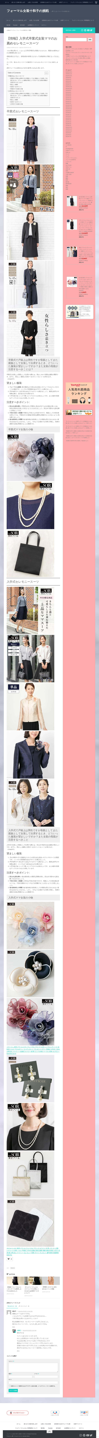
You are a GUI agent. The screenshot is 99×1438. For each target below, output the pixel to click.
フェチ (67, 156)
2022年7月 (68, 136)
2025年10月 (69, 75)
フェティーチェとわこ (71, 158)
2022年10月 (69, 131)
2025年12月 (69, 72)
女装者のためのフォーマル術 (48, 2)
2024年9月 (68, 90)
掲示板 (8, 25)
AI (66, 146)
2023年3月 (68, 122)
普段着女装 (68, 183)
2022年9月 (68, 133)
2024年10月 (69, 88)
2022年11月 (69, 129)
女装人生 (68, 169)
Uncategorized (69, 148)
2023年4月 (68, 120)
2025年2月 (68, 83)
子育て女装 (68, 174)
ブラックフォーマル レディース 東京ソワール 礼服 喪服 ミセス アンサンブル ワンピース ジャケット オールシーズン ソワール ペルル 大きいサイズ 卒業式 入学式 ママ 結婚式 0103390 (86, 226)
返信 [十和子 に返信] (18, 1349)
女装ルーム (68, 167)
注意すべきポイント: (16, 86)
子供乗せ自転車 (70, 172)
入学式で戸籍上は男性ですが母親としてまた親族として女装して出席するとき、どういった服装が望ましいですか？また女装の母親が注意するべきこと (29, 94)
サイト (10, 1377)
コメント (12, 1304)
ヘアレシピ (68, 161)
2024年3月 (68, 99)
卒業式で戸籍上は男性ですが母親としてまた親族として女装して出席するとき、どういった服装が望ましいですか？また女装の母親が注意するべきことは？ (29, 80)
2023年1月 (68, 125)
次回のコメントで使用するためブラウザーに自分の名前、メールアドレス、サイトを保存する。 (33, 1384)
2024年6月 (68, 94)
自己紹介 (22, 25)
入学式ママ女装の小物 (16, 102)
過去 (67, 187)
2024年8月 (68, 92)
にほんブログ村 (55, 1413)
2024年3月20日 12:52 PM (25, 1309)
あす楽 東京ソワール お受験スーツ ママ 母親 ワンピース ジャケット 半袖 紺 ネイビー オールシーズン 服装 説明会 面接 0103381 (86, 200)
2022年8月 (68, 134)
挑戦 (67, 178)
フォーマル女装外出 (22, 30)
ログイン (44, 25)
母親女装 (13, 1266)
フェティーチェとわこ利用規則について (81, 2)
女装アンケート (63, 2)
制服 (67, 163)
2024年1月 (68, 103)
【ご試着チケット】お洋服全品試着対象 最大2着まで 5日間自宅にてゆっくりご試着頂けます (85, 309)
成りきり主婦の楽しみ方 (18, 2)
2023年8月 (68, 112)
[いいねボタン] (8, 1257)
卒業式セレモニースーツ (16, 76)
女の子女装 (68, 165)
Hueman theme (26, 1434)
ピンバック (24, 1304)
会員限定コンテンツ (33, 25)
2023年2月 (68, 123)
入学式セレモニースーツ (16, 90)
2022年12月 (69, 127)
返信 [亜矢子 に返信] (13, 1325)
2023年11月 (69, 107)
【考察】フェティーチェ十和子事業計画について (78, 56)
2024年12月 (69, 86)
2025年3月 (68, 81)
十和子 (19, 1328)
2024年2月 (68, 101)
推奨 (67, 180)
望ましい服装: (14, 84)
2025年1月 (68, 85)
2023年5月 (68, 118)
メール (36, 1371)
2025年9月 (68, 77)
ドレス (67, 154)
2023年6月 (68, 116)
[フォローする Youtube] (88, 30)
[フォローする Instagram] (82, 30)
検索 (67, 37)
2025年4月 (68, 79)
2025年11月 (69, 74)
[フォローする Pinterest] (85, 30)
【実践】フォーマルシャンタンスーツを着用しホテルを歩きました (14, 1287)
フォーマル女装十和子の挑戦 (28, 11)
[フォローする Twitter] (91, 30)
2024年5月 (68, 96)
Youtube (15, 25)
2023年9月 (68, 110)
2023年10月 (69, 109)
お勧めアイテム (11, 30)
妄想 (67, 170)
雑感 (67, 189)
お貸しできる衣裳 (33, 2)
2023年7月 (68, 114)
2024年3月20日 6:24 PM (29, 1328)
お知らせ (68, 152)
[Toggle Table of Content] (45, 73)
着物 (67, 185)
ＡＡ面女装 (68, 145)
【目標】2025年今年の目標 (73, 440)
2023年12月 (69, 105)
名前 (10, 1371)
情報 (30, 30)
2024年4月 (68, 98)
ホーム (7, 2)
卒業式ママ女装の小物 (16, 88)
